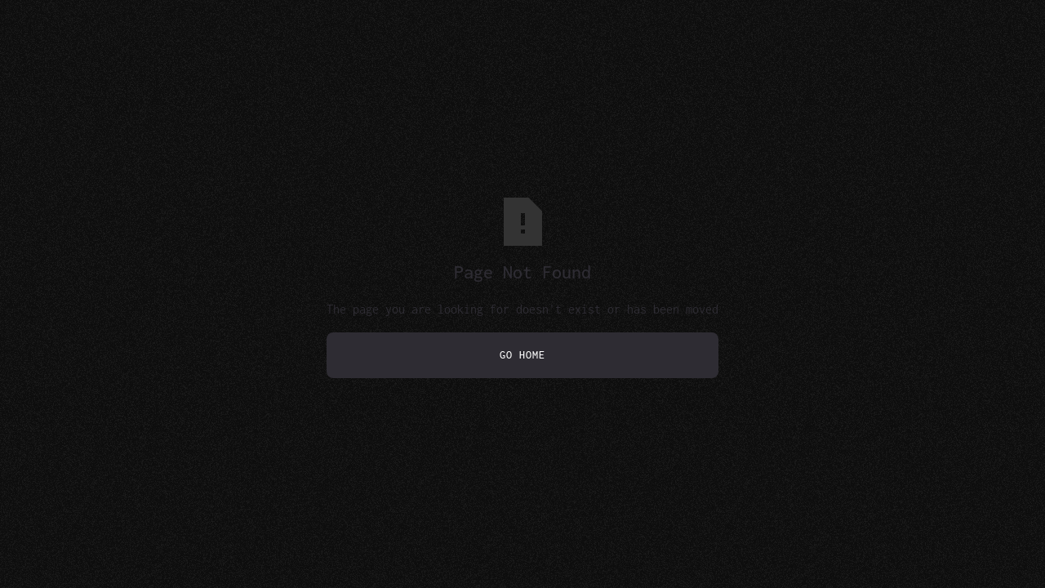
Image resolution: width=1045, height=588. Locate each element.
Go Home (522, 355)
